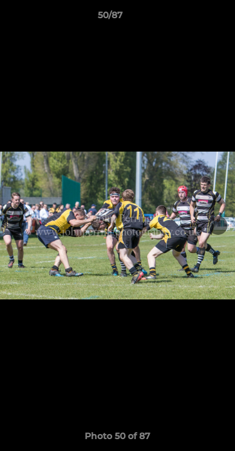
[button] (189, 18)
